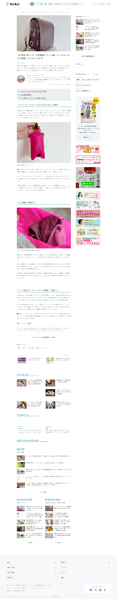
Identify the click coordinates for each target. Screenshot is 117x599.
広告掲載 (17, 584)
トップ (36, 4)
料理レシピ (31, 577)
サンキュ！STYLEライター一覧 (35, 587)
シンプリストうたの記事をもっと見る (43, 337)
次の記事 (67, 355)
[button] (28, 4)
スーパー (81, 4)
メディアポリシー (30, 584)
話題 (32, 4)
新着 (41, 4)
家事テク (51, 4)
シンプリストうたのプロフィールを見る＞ (60, 84)
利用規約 (23, 584)
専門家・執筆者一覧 (21, 587)
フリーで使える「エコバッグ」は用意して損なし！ (33, 98)
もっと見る (44, 491)
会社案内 (8, 590)
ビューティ (66, 4)
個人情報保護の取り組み (19, 590)
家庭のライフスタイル (41, 348)
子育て (27, 12)
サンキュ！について (11, 587)
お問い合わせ (9, 584)
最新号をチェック (88, 137)
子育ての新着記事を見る (88, 56)
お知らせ (50, 584)
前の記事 (20, 355)
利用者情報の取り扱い (41, 584)
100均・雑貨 (74, 4)
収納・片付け (58, 4)
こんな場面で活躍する (26, 95)
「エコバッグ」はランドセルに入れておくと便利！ (33, 91)
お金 (46, 4)
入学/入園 (30, 348)
